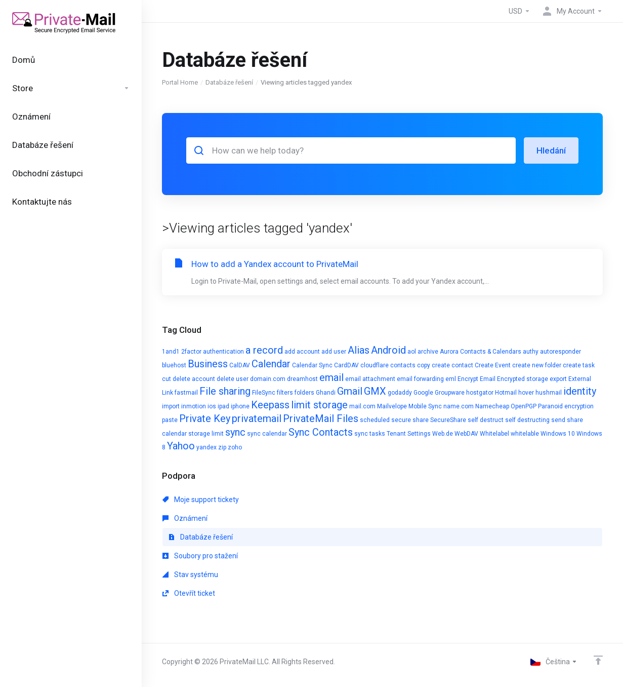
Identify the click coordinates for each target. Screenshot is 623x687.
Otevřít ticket (188, 593)
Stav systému (190, 574)
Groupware (450, 392)
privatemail (256, 418)
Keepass (270, 405)
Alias (358, 350)
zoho (235, 447)
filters (285, 392)
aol (411, 351)
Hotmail (506, 392)
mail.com (362, 406)
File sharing (225, 391)
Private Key (204, 418)
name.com (458, 406)
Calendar (271, 364)
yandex (206, 447)
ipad (223, 406)
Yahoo (181, 446)
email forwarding (420, 379)
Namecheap (492, 406)
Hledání (551, 150)
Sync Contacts (320, 432)
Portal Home (180, 82)
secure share (410, 420)
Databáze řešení (229, 82)
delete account (194, 379)
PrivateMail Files (320, 418)
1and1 (171, 351)
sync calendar (267, 433)
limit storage (319, 405)
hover (526, 392)
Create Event (493, 365)
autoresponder (560, 351)
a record (264, 350)
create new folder (536, 365)
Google (423, 392)
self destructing (527, 420)
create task (579, 365)
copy (423, 365)
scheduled (375, 420)
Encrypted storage (522, 379)
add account (302, 351)
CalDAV (239, 365)
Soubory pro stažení (200, 556)
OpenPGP (523, 406)
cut (166, 379)
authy (530, 351)
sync (235, 432)
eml (450, 379)
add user (333, 351)
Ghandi (326, 392)
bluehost (174, 365)
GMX (375, 391)
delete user (232, 379)
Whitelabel (494, 433)
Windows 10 (558, 433)
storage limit (206, 433)
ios (211, 406)
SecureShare (448, 420)
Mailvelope (392, 406)
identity (579, 391)
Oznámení (184, 518)
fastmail (186, 392)
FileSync (263, 392)
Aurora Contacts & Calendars (480, 351)
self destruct (486, 420)
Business (208, 364)
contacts (403, 365)
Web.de (442, 433)
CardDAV (346, 365)
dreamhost (302, 379)
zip (222, 447)
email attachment (370, 379)
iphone (240, 406)
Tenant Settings (409, 433)
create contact (452, 365)
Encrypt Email (476, 379)
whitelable (525, 433)
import (171, 406)
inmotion (193, 406)
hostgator (479, 392)
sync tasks (369, 433)
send (558, 420)
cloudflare (374, 365)
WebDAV (466, 433)
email (331, 377)
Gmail (349, 391)
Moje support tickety (200, 499)
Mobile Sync (425, 406)
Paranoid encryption (566, 406)
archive (428, 351)
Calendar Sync (312, 365)
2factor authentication (212, 351)
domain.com (267, 379)
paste (170, 420)
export (558, 379)
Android (388, 350)
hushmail (548, 392)
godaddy (400, 392)
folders (304, 392)
